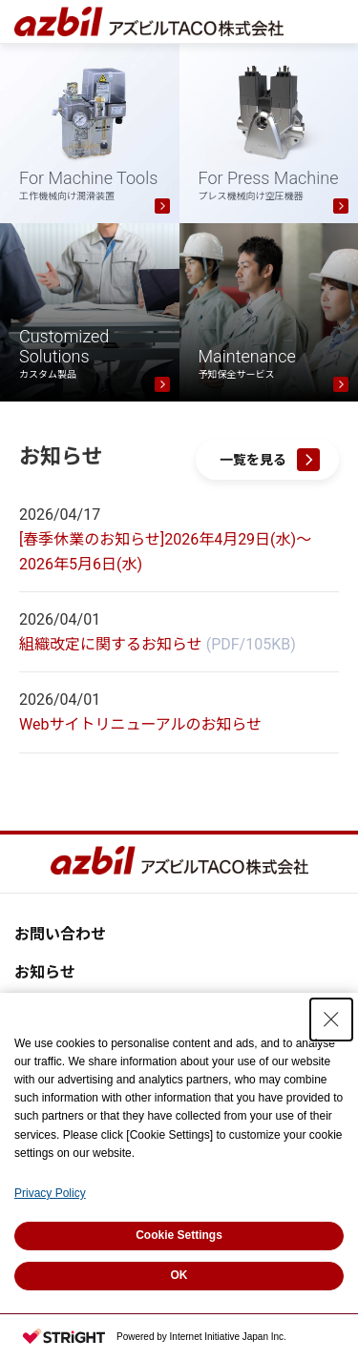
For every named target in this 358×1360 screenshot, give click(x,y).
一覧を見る (253, 459)
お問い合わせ (60, 934)
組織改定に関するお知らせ (110, 644)
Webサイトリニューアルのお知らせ (140, 724)
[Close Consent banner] (331, 1020)
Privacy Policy (50, 1193)
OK (179, 1275)
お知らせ (44, 972)
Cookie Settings (179, 1235)
